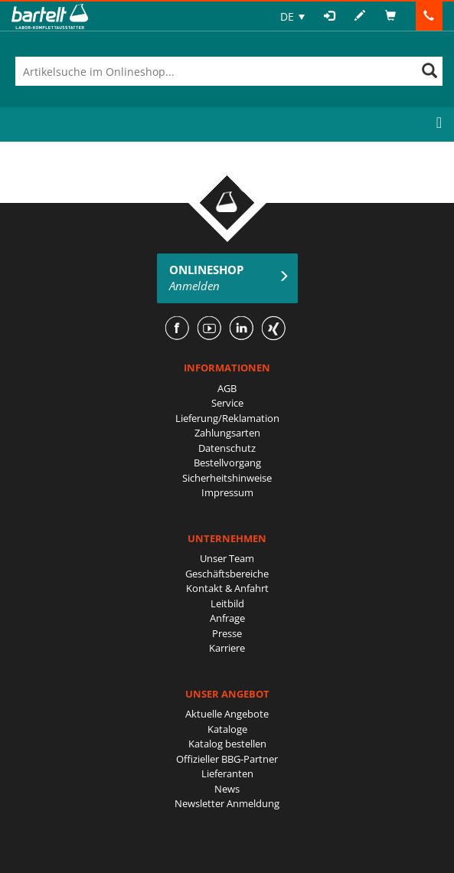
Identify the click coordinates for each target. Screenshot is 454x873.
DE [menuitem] (287, 16)
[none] (292, 16)
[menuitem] (292, 16)
